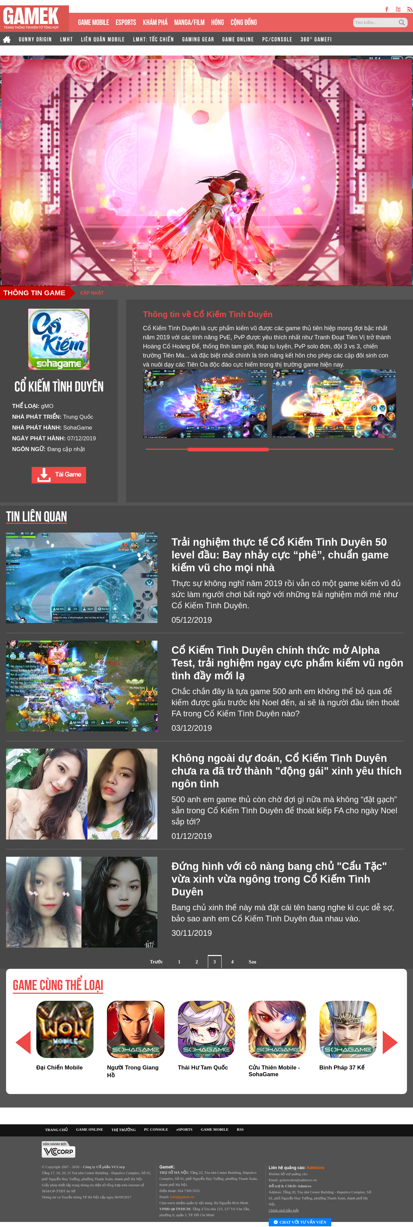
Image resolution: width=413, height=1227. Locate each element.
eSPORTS (126, 21)
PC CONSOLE (156, 1129)
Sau (253, 961)
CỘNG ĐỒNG (244, 21)
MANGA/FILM (189, 21)
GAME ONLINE (238, 38)
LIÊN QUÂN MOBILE (103, 38)
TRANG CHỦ (56, 1130)
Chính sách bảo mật (284, 1210)
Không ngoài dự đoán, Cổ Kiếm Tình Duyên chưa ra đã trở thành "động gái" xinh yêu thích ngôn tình (287, 771)
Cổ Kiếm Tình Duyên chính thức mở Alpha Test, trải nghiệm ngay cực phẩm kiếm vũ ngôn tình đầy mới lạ (288, 663)
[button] (390, 1042)
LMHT (66, 38)
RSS (240, 1129)
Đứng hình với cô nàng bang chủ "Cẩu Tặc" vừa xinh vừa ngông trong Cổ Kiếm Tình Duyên (279, 879)
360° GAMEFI (316, 38)
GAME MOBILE (93, 21)
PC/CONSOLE (277, 38)
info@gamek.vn (182, 1197)
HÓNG (217, 21)
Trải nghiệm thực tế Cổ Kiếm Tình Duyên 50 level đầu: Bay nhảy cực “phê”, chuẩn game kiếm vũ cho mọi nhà (280, 555)
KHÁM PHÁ (155, 21)
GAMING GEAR (198, 38)
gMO (47, 406)
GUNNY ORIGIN (35, 38)
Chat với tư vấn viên (300, 1222)
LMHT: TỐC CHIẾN (153, 38)
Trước (156, 961)
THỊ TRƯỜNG (123, 1130)
